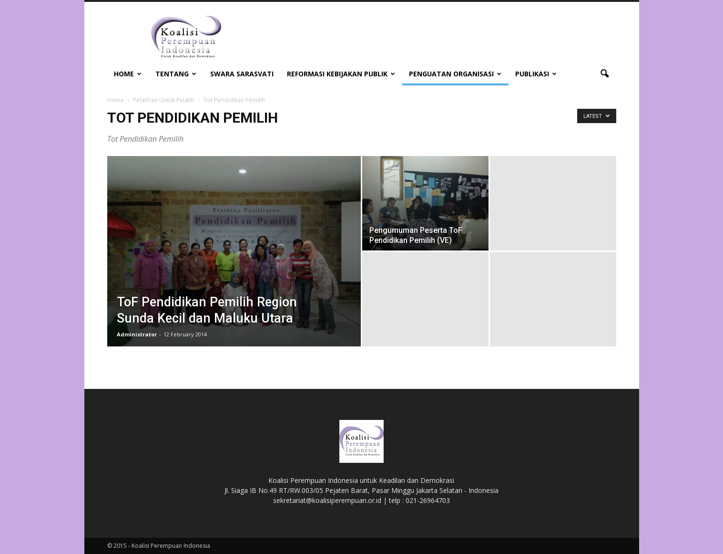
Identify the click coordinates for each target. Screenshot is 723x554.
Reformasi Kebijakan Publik (341, 73)
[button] (604, 74)
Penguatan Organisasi (455, 73)
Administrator (137, 334)
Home (128, 73)
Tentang (175, 73)
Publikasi (536, 73)
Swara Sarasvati (242, 73)
